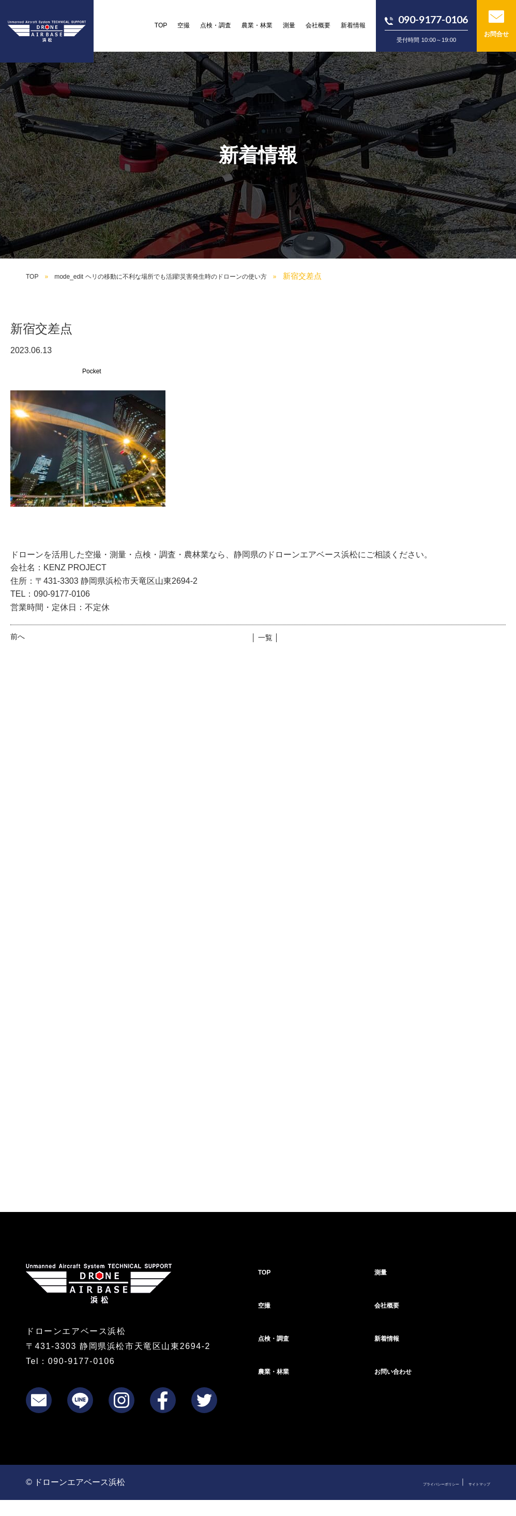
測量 (289, 25)
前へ (17, 636)
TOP (161, 25)
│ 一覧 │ (265, 636)
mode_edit (194, 275)
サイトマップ (468, 1497)
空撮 (183, 25)
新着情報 (353, 25)
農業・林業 (256, 25)
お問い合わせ (399, 1386)
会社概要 (318, 25)
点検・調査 (215, 25)
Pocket (95, 371)
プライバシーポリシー (401, 1497)
